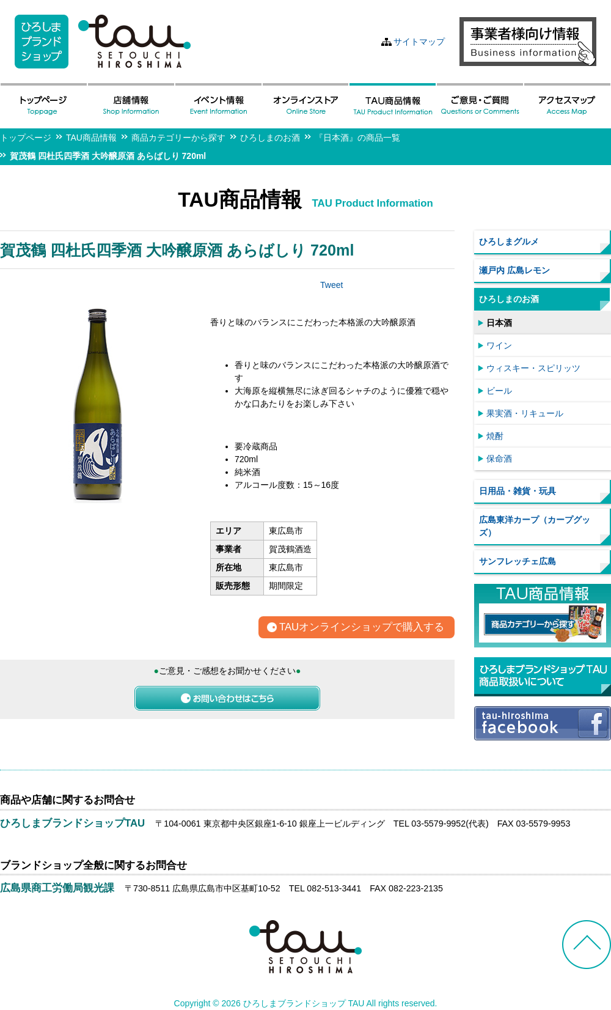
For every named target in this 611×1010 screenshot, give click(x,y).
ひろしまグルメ (509, 241)
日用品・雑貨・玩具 (517, 491)
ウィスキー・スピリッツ (533, 368)
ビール (499, 391)
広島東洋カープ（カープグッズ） (534, 526)
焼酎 (494, 436)
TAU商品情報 (91, 137)
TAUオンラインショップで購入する (361, 627)
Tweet (331, 285)
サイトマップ (419, 41)
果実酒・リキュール (524, 413)
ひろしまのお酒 (270, 137)
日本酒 (499, 323)
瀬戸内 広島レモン (514, 270)
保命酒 (499, 458)
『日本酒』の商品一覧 (357, 137)
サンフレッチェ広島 (517, 561)
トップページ (25, 137)
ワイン (499, 345)
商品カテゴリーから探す (178, 137)
